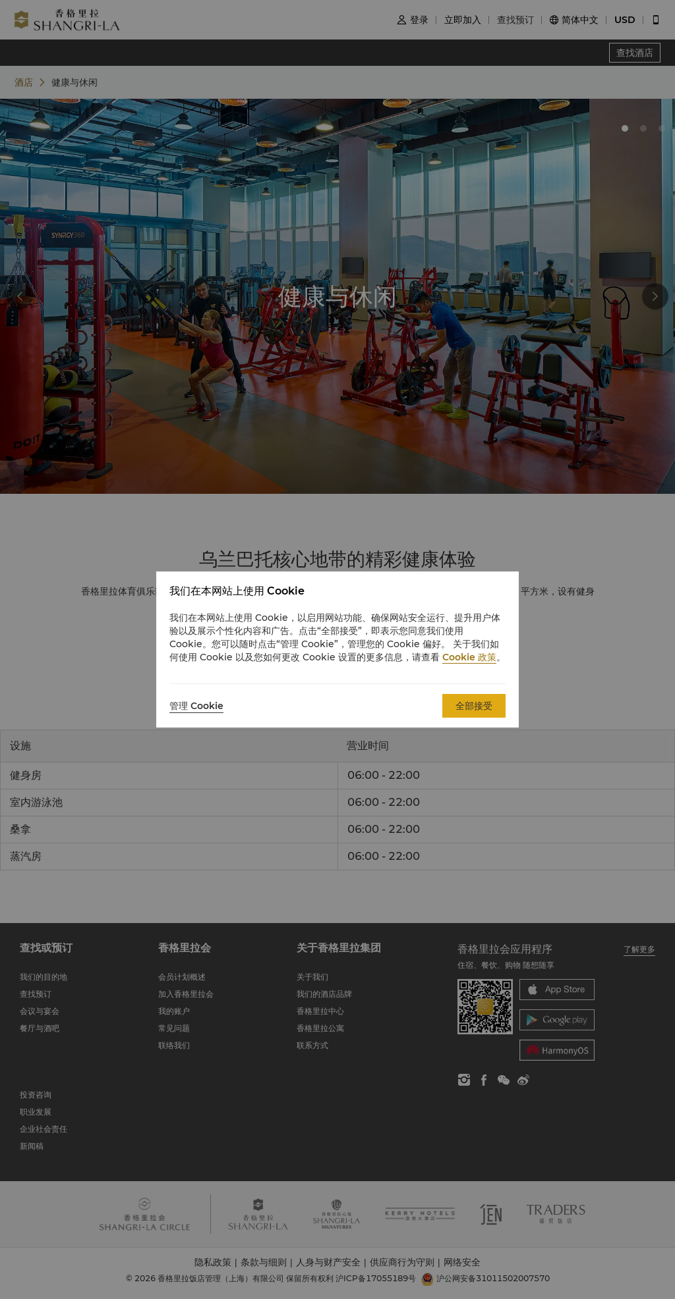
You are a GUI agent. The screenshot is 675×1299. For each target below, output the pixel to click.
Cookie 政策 (469, 657)
